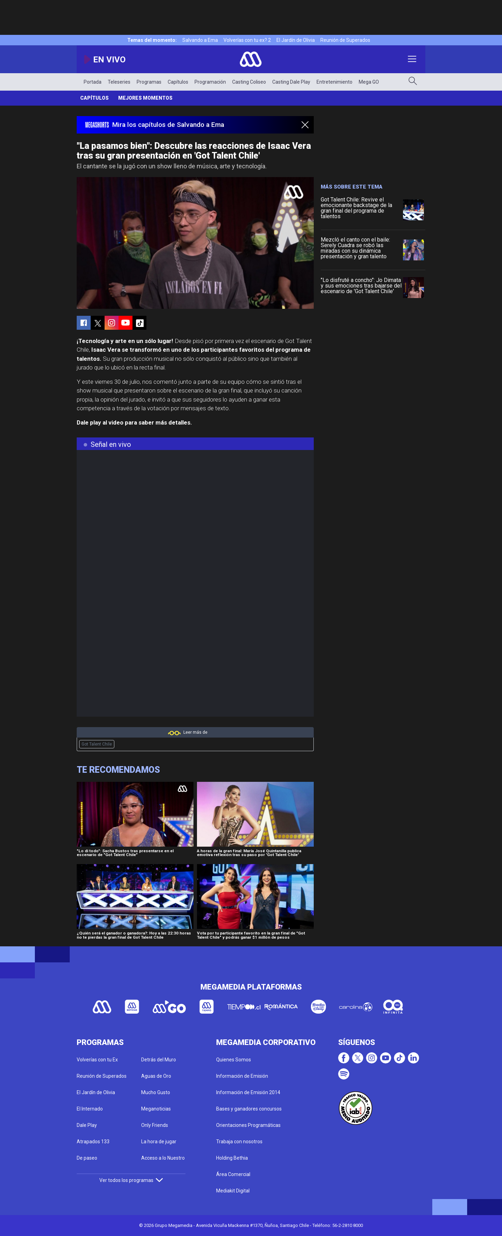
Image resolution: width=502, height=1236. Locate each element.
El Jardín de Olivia (295, 40)
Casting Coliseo (249, 82)
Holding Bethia (232, 1158)
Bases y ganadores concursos (249, 1109)
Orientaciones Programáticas (248, 1125)
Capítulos (178, 82)
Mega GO (369, 82)
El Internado (90, 1109)
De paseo (87, 1158)
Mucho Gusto (155, 1092)
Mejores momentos (145, 98)
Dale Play (87, 1125)
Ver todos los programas (131, 1180)
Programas (149, 82)
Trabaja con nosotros (239, 1141)
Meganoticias (156, 1109)
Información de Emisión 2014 (248, 1092)
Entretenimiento (334, 82)
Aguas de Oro (156, 1076)
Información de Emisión (242, 1076)
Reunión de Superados (345, 40)
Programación (210, 82)
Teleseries (119, 82)
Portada (92, 82)
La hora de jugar (158, 1141)
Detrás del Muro (158, 1059)
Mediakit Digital (233, 1190)
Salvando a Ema (200, 40)
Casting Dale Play (291, 82)
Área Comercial (233, 1174)
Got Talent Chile (97, 744)
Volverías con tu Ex (97, 1059)
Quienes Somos (233, 1059)
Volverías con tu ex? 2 (247, 40)
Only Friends (154, 1125)
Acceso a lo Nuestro (163, 1158)
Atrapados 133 (93, 1141)
